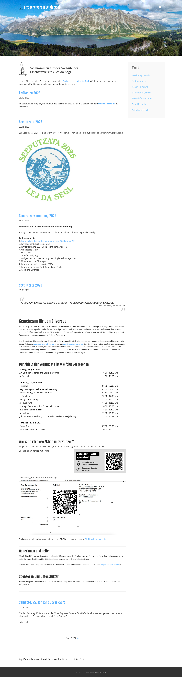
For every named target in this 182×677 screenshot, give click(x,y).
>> (78, 638)
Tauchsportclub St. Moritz (44, 345)
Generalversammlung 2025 (38, 216)
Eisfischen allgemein (141, 92)
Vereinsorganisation (141, 75)
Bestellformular (139, 104)
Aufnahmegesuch (140, 110)
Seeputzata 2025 (31, 123)
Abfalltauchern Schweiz (73, 345)
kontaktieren (100, 672)
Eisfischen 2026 (30, 93)
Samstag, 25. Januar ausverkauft (42, 603)
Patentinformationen (142, 98)
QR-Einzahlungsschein (95, 538)
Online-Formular (106, 104)
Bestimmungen (139, 81)
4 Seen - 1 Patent (140, 86)
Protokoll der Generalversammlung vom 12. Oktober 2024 (49, 241)
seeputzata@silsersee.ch (109, 563)
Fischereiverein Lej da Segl (76, 81)
